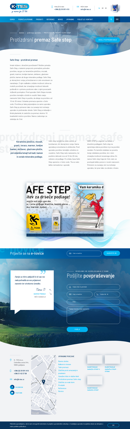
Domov (12, 19)
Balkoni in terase (64, 364)
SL (99, 8)
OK (113, 425)
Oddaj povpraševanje (107, 40)
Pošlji (77, 329)
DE (106, 8)
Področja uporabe (25, 19)
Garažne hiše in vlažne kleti (68, 376)
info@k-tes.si (86, 9)
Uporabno (70, 19)
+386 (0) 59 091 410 (61, 9)
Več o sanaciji (41, 297)
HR (102, 8)
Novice (60, 19)
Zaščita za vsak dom (66, 382)
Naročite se (112, 253)
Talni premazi (63, 367)
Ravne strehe (63, 361)
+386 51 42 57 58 (20, 374)
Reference (50, 19)
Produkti (39, 19)
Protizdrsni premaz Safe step (69, 379)
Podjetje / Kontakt (85, 19)
